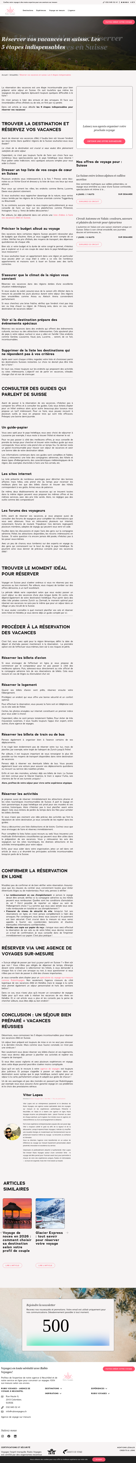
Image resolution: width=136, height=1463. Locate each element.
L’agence (71, 10)
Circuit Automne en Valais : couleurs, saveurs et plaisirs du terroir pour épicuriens (104, 221)
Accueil (5, 75)
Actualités (14, 75)
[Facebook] (9, 1436)
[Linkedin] (16, 1436)
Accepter (99, 1459)
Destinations (28, 10)
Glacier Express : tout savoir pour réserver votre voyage (50, 1238)
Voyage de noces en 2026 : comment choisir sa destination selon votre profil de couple (17, 1241)
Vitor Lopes (33, 1095)
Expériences (41, 10)
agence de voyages (50, 1068)
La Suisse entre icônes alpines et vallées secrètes (100, 178)
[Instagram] (3, 1436)
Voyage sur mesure (57, 10)
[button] (1, 1232)
